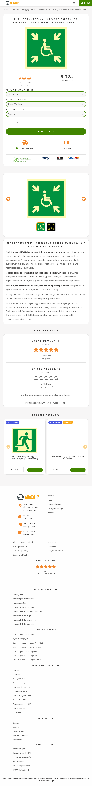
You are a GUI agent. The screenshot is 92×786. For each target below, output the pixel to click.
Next (84, 446)
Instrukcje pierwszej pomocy (23, 607)
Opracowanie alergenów (22, 757)
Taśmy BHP (17, 712)
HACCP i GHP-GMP (45, 744)
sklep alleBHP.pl (48, 780)
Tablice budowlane (20, 691)
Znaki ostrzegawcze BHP (22, 695)
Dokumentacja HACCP (21, 749)
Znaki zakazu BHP (19, 700)
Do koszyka (46, 131)
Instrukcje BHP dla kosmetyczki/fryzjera (27, 611)
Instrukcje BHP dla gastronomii (24, 620)
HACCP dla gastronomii (22, 766)
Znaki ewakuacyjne (20, 683)
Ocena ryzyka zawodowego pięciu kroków (29, 660)
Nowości (51, 512)
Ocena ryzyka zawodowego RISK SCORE (28, 647)
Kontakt (51, 517)
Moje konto (52, 542)
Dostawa (51, 496)
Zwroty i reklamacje (55, 508)
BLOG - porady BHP (20, 546)
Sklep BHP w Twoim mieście (23, 542)
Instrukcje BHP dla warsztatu (23, 624)
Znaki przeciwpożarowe (22, 687)
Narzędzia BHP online (21, 555)
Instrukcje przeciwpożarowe (23, 599)
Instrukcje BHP (18, 594)
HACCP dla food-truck (21, 770)
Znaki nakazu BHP (20, 708)
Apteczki (16, 727)
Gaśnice (16, 723)
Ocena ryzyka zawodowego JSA (25, 655)
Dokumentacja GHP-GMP (22, 753)
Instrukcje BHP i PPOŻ (46, 590)
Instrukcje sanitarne (20, 603)
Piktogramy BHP (19, 678)
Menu (74, 3)
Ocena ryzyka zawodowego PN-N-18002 (28, 643)
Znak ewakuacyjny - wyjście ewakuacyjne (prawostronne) (24, 457)
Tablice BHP (17, 674)
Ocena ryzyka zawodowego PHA (25, 651)
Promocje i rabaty (54, 504)
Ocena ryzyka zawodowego (23, 634)
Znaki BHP (17, 670)
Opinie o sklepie (45, 561)
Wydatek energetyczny (21, 638)
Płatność (51, 500)
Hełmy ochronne (19, 740)
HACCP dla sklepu (19, 761)
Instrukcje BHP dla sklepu (22, 616)
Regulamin (52, 546)
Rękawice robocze (19, 731)
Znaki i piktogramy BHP (46, 666)
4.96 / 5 (46, 571)
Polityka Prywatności (55, 551)
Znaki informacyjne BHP (22, 704)
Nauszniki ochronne (20, 735)
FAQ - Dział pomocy (20, 551)
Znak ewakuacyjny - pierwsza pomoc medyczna (67, 457)
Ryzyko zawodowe (45, 630)
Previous (7, 446)
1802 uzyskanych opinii (46, 574)
